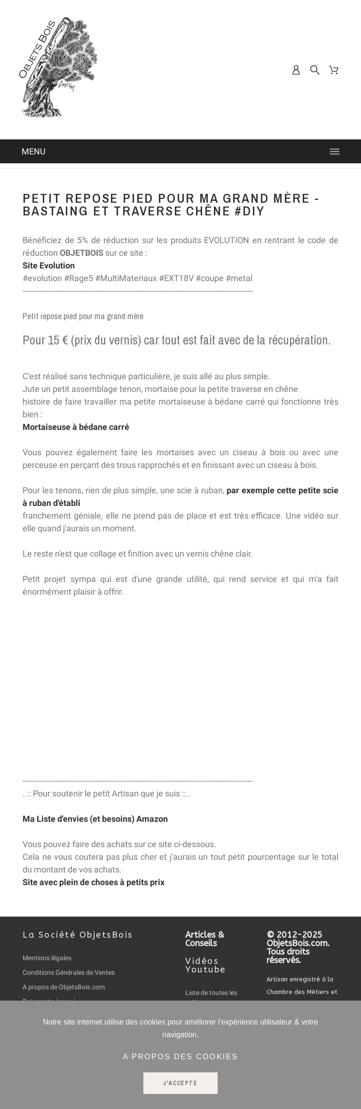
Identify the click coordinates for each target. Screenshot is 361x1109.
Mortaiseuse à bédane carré (76, 427)
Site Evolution (49, 265)
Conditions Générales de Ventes (69, 972)
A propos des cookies (180, 1057)
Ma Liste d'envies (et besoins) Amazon (95, 819)
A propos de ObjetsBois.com (64, 987)
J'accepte (180, 1083)
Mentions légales (47, 958)
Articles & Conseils (204, 939)
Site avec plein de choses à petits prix (94, 882)
